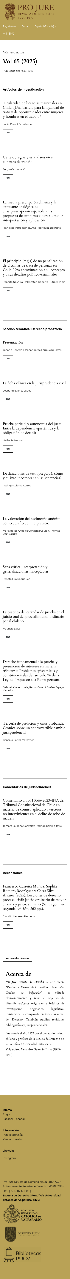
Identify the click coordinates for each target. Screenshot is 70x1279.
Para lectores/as (13, 1134)
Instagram (9, 1158)
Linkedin (8, 1150)
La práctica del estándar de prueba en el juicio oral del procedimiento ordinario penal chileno (33, 617)
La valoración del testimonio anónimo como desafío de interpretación (33, 521)
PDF (8, 133)
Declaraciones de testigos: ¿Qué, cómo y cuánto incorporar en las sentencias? (33, 475)
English (7, 1114)
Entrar (25, 26)
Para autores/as (13, 1139)
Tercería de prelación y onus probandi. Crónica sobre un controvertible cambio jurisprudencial (34, 728)
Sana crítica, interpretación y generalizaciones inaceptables (26, 569)
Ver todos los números (17, 958)
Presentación (13, 342)
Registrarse (9, 26)
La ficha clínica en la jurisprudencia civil (34, 383)
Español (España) (47, 26)
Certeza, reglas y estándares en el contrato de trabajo (28, 159)
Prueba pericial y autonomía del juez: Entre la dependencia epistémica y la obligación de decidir (32, 428)
